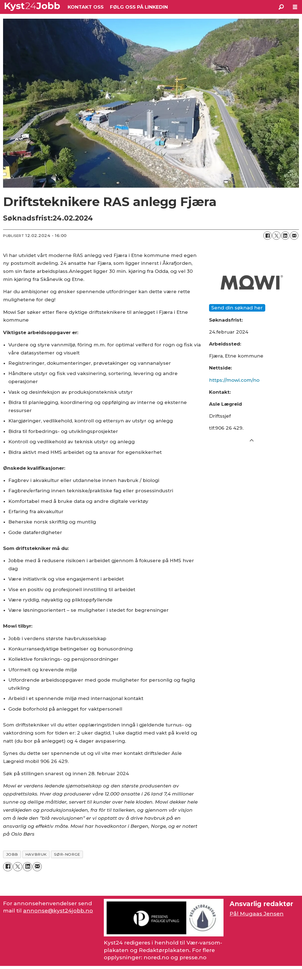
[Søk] (281, 7)
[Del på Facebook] (267, 235)
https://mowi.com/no (234, 380)
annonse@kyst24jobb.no (58, 910)
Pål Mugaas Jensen (257, 914)
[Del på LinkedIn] (285, 235)
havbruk (36, 854)
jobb (12, 854)
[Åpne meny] (295, 7)
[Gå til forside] (32, 6)
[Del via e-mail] (294, 235)
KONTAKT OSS (86, 7)
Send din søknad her (237, 307)
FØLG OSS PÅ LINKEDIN (139, 7)
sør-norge (67, 854)
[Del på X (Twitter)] (276, 235)
